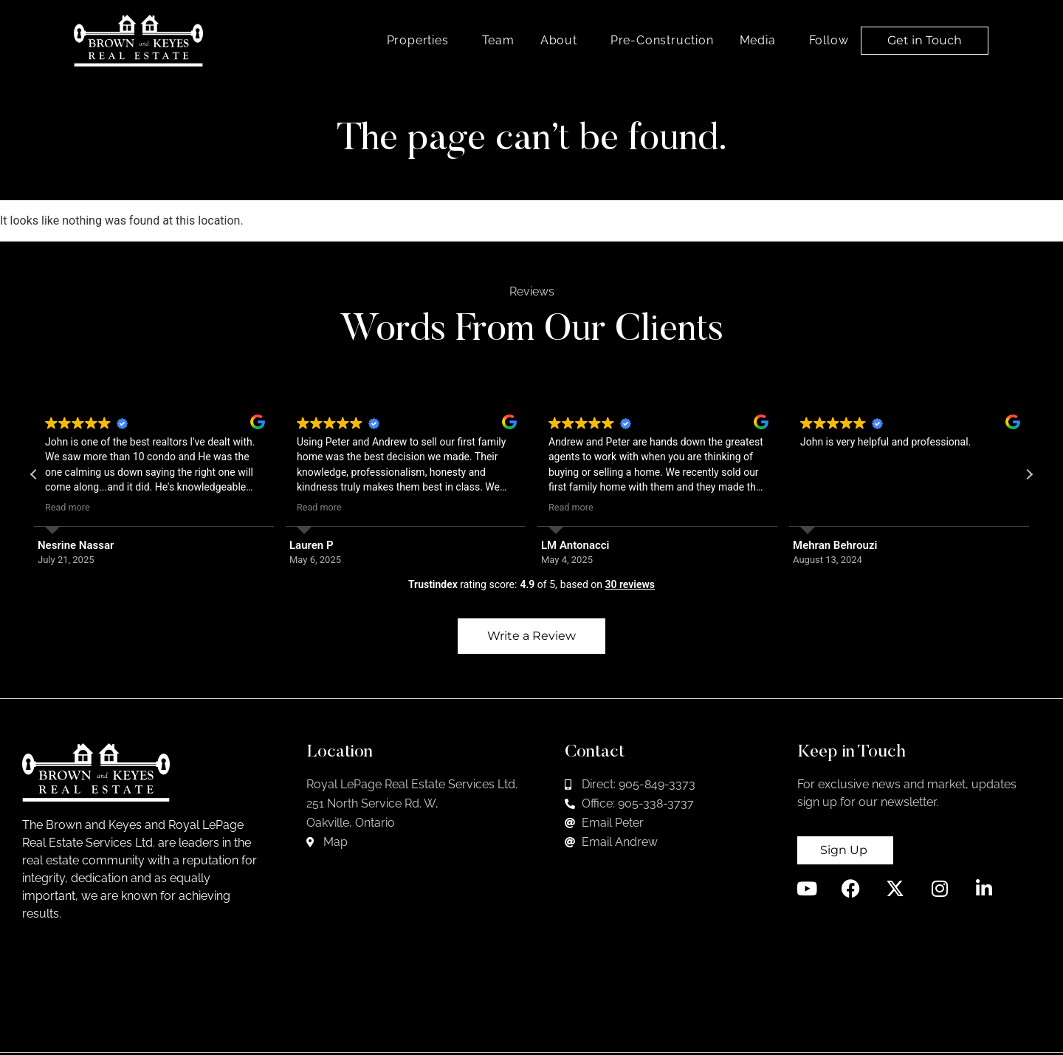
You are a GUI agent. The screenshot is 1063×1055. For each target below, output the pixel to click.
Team (498, 40)
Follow (832, 40)
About (562, 40)
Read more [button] (67, 507)
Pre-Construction (662, 40)
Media (761, 40)
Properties (421, 40)
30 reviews (630, 584)
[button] (1029, 474)
